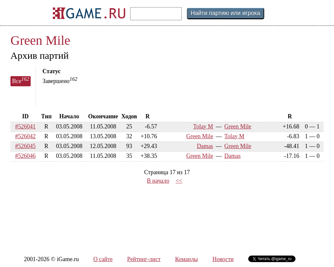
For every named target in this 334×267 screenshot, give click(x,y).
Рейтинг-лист (143, 259)
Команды (186, 259)
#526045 (25, 146)
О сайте (103, 259)
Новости (223, 259)
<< (178, 180)
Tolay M (203, 126)
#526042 (25, 136)
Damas (205, 146)
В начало (158, 180)
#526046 (25, 156)
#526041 (25, 126)
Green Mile (40, 40)
